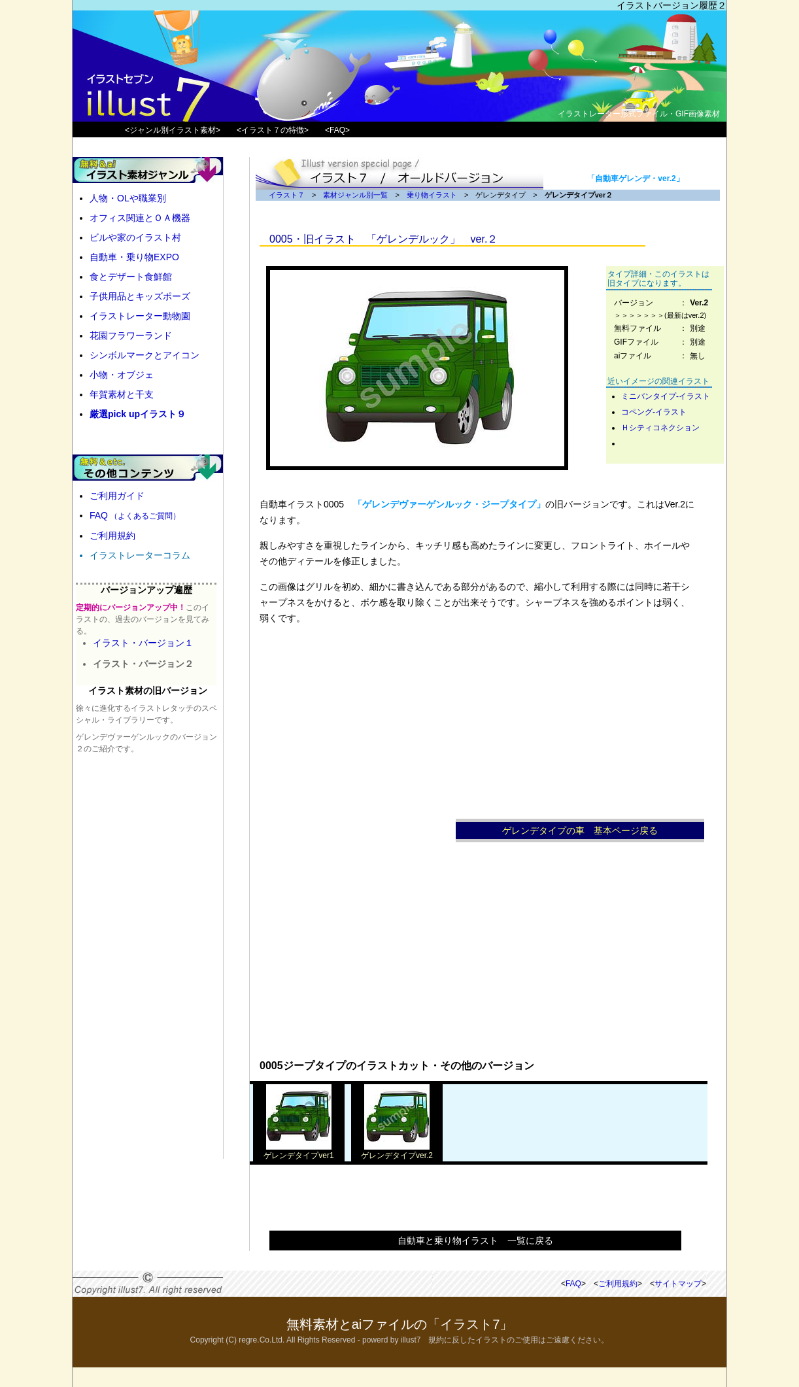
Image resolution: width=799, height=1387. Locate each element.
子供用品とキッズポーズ (140, 296)
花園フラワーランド (131, 335)
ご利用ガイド (117, 495)
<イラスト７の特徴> (273, 130)
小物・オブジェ (122, 374)
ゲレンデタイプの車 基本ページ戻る (580, 830)
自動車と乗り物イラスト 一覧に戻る (475, 1240)
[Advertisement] (358, 851)
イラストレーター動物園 (140, 316)
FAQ (135, 515)
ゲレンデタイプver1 (298, 1151)
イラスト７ (287, 195)
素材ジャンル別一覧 (355, 195)
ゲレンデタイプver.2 (397, 1151)
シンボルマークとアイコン (144, 355)
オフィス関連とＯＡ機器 (140, 218)
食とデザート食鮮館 (131, 276)
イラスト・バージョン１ (143, 643)
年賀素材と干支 (122, 394)
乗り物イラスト (432, 195)
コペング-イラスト (654, 412)
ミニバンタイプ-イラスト (665, 396)
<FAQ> (337, 130)
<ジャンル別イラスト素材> (172, 130)
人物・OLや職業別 (128, 198)
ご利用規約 (112, 535)
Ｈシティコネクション (660, 427)
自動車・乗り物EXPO (134, 257)
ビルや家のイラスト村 (135, 237)
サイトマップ (678, 1283)
